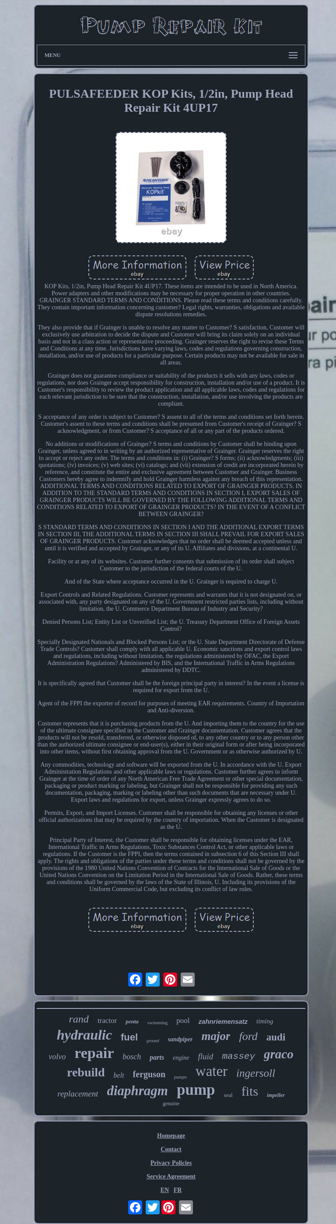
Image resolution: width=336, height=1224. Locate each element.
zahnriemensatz (223, 1021)
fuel (129, 1037)
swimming (157, 1022)
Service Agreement (171, 1176)
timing (264, 1021)
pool (182, 1020)
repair (94, 1053)
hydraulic (84, 1035)
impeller (276, 1095)
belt (119, 1075)
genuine (171, 1103)
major (215, 1036)
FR (178, 1190)
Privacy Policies (171, 1163)
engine (181, 1057)
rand (79, 1019)
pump (196, 1089)
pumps (180, 1076)
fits (250, 1091)
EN (165, 1190)
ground (153, 1040)
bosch (131, 1056)
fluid (206, 1056)
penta (132, 1021)
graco (279, 1054)
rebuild (86, 1072)
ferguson (149, 1074)
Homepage (171, 1135)
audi (275, 1037)
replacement (77, 1093)
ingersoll (255, 1073)
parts (157, 1057)
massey (238, 1056)
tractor (107, 1020)
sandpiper (180, 1039)
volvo (57, 1056)
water (212, 1071)
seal (228, 1095)
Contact (171, 1149)
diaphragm (137, 1090)
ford (248, 1036)
